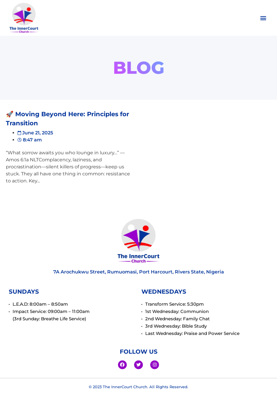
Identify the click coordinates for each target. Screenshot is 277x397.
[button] (263, 18)
